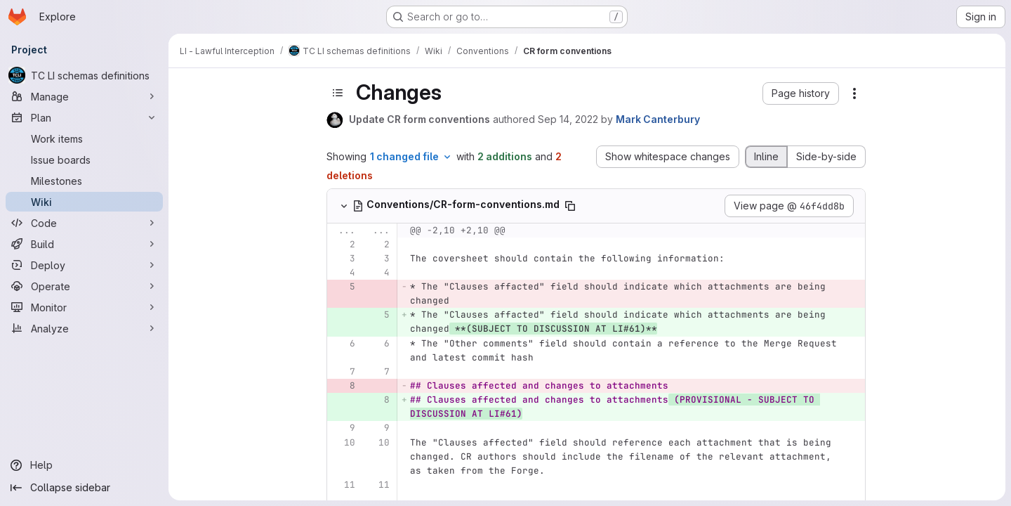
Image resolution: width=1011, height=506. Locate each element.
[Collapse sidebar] (84, 488)
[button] (800, 93)
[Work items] (84, 138)
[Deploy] (84, 265)
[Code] (84, 223)
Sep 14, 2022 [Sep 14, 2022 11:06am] (568, 119)
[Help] (84, 465)
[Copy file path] (570, 205)
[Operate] (84, 286)
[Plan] (84, 117)
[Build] (84, 244)
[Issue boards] (84, 159)
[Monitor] (84, 307)
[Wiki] (84, 202)
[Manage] (84, 96)
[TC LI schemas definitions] (84, 75)
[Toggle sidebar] (337, 92)
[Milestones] (84, 180)
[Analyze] (84, 328)
